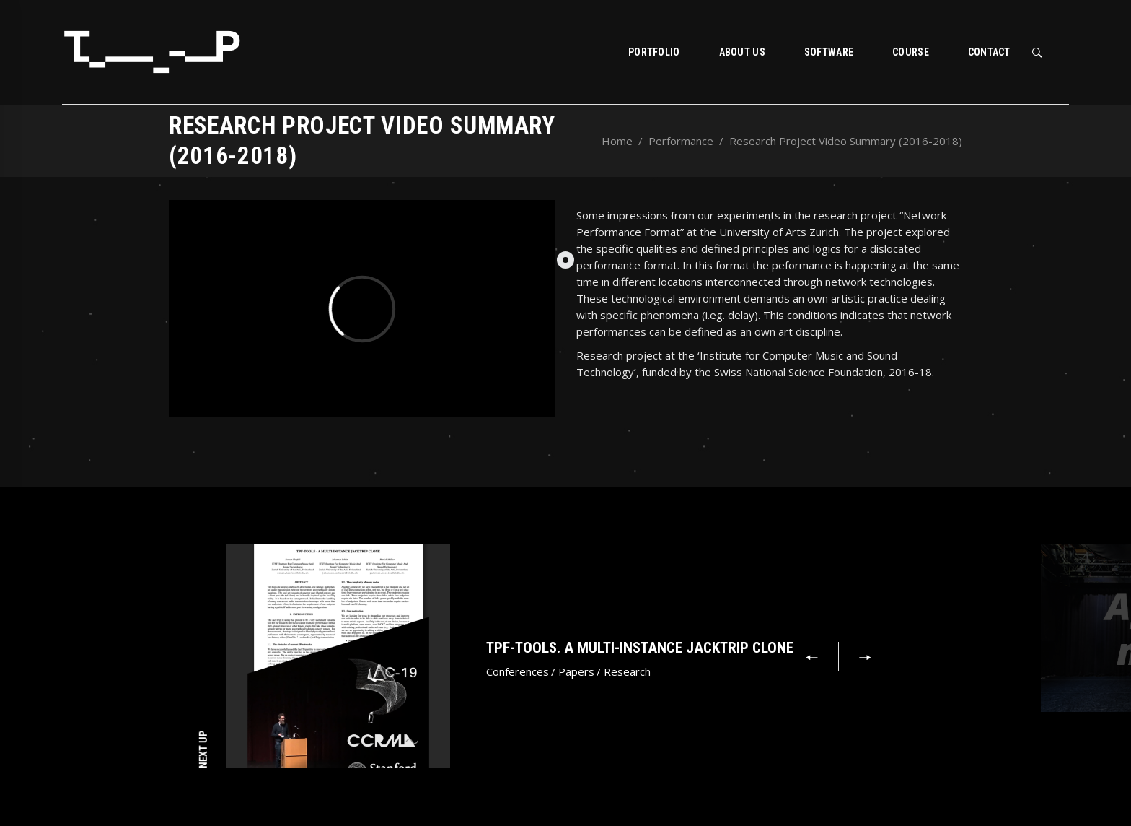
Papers (576, 671)
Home (617, 141)
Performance (680, 141)
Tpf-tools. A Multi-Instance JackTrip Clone (639, 647)
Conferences (517, 671)
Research (627, 671)
